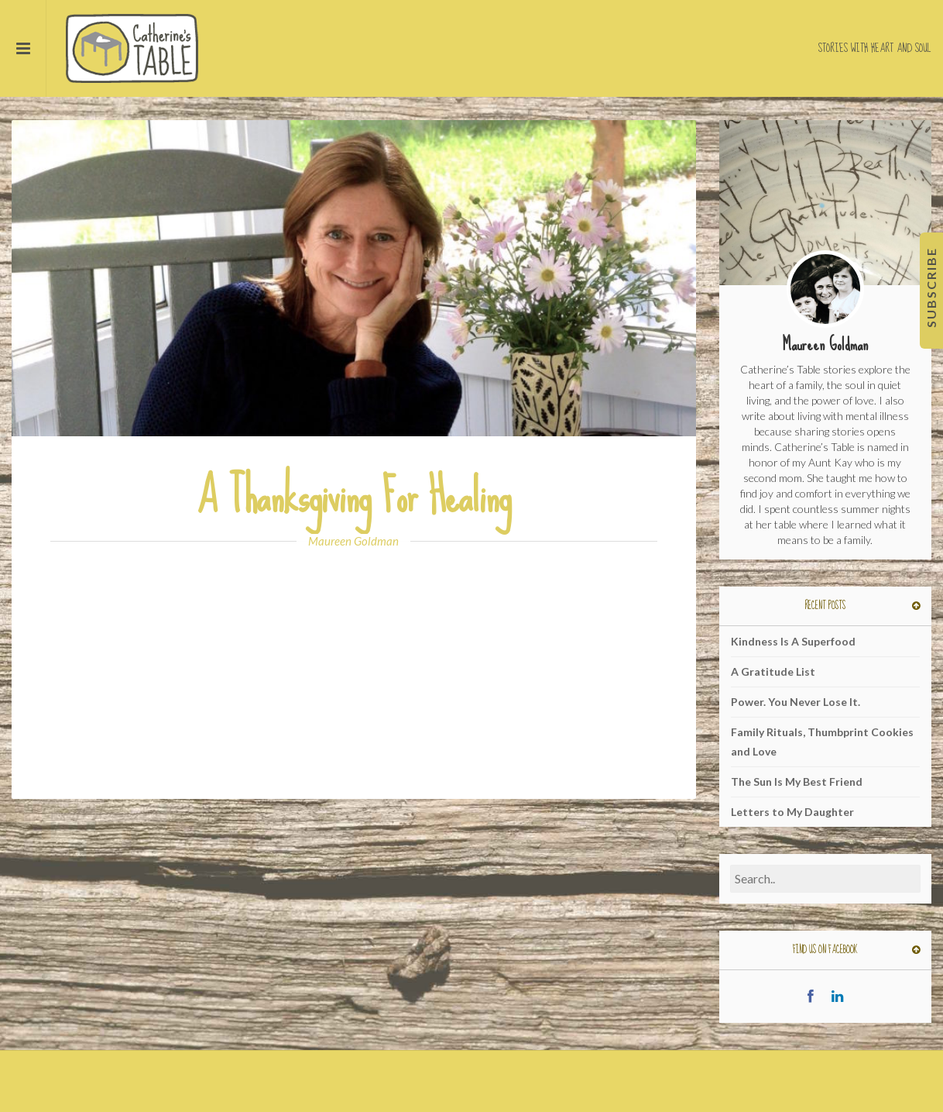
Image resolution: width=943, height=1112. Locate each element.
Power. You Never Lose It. (795, 701)
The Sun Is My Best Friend (796, 781)
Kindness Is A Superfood (793, 641)
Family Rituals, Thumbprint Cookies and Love (822, 741)
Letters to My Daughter (792, 811)
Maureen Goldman (353, 541)
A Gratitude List (773, 671)
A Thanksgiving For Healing (354, 496)
